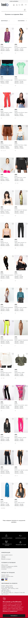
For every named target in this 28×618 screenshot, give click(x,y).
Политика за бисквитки (6, 567)
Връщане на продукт (6, 559)
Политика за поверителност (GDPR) (9, 566)
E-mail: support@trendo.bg (7, 587)
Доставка (3, 557)
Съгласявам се (14, 615)
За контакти (3, 569)
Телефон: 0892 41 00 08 (6, 585)
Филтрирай (5, 20)
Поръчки (3, 556)
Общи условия (4, 565)
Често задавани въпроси (6, 555)
